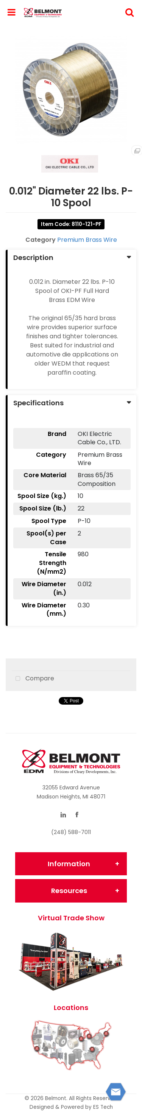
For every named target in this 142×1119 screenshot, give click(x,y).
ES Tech (103, 1107)
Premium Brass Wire (87, 239)
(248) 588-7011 (71, 832)
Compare (33, 679)
